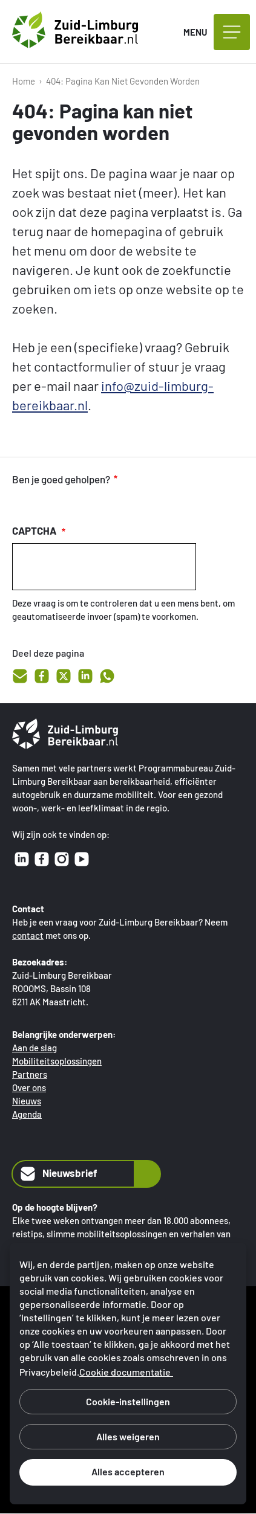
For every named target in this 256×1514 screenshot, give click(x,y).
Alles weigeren (128, 1436)
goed (21, 504)
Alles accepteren (128, 1471)
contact (28, 935)
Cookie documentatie (125, 1371)
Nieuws (26, 1100)
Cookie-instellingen (128, 1401)
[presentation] (104, 566)
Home (23, 81)
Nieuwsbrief (57, 1174)
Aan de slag (34, 1047)
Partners (29, 1074)
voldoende (47, 504)
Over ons (29, 1087)
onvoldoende (72, 504)
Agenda (27, 1114)
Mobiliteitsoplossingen (57, 1060)
